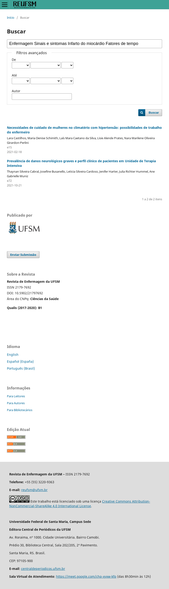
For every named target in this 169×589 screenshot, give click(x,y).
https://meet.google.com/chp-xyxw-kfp (86, 576)
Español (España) (20, 361)
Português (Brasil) (21, 368)
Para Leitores (16, 396)
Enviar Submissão (23, 255)
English (12, 354)
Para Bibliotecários (19, 410)
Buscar (154, 112)
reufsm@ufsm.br (34, 490)
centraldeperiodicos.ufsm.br (43, 568)
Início (10, 17)
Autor (16, 91)
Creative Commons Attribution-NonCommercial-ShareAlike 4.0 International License (79, 503)
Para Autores (16, 403)
